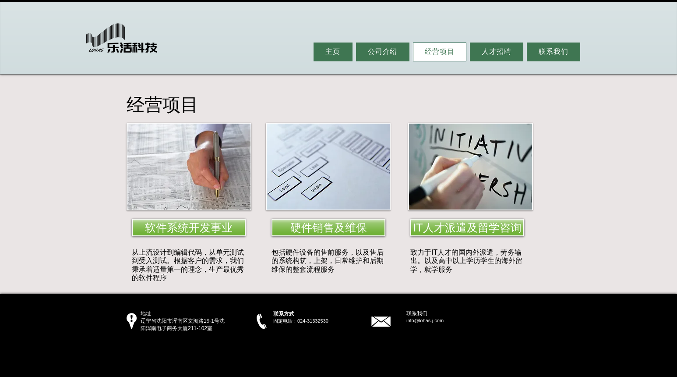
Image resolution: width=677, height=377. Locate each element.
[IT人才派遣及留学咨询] (467, 227)
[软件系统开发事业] (189, 227)
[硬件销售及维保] (328, 227)
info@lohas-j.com (425, 320)
